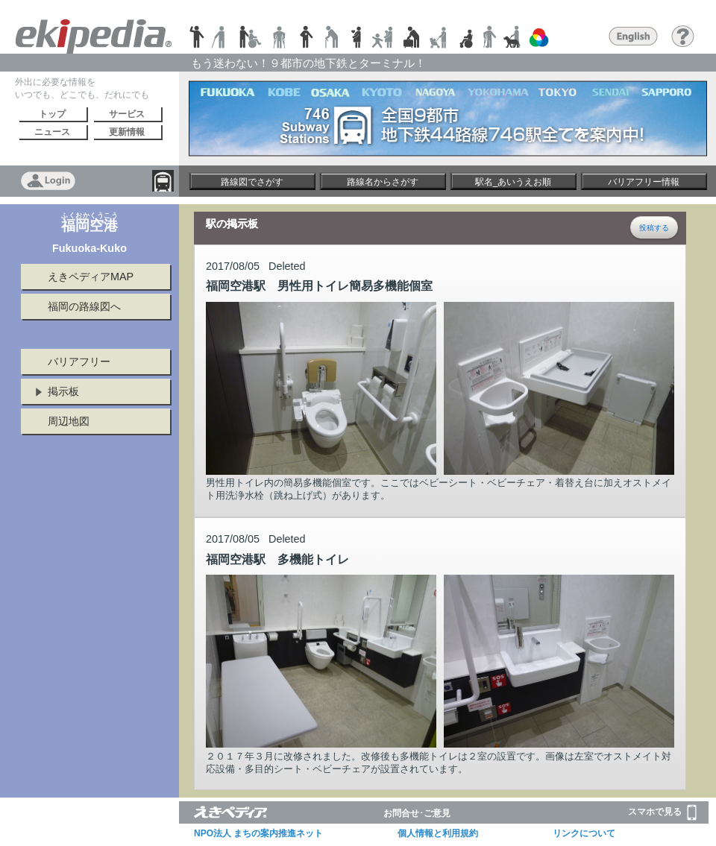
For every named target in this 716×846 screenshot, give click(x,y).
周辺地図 (69, 421)
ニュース (52, 132)
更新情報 (127, 132)
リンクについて (584, 833)
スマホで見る (662, 812)
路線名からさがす (382, 182)
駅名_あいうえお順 (513, 182)
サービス (127, 114)
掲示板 (63, 391)
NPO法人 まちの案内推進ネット (258, 833)
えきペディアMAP (91, 276)
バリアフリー (79, 361)
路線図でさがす (252, 182)
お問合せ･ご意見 (416, 813)
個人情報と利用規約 (438, 833)
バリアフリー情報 (643, 182)
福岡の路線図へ (84, 306)
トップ (52, 114)
